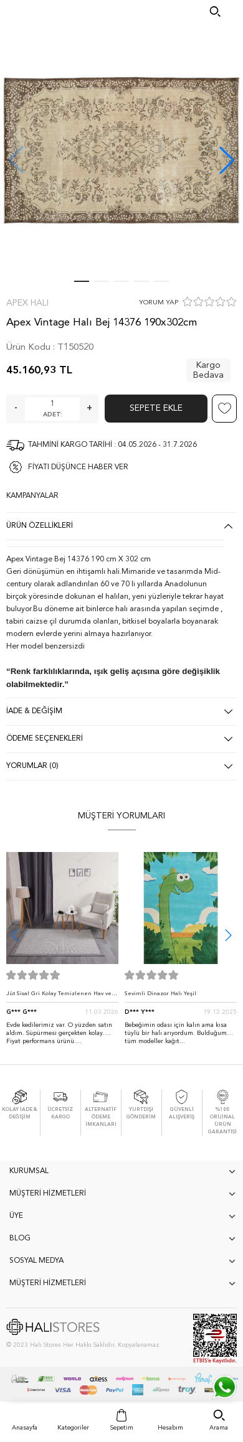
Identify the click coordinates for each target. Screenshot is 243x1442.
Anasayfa (24, 1428)
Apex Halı (27, 303)
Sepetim (121, 1428)
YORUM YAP (158, 302)
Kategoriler (73, 1428)
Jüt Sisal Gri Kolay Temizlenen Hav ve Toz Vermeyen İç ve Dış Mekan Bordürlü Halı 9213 (59, 997)
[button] (227, 160)
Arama (218, 1428)
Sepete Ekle (156, 408)
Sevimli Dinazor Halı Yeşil (160, 993)
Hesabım (170, 1428)
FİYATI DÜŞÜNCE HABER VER (78, 467)
